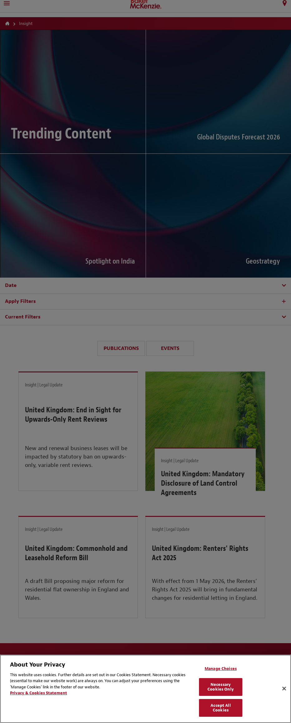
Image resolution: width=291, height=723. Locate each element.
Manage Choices (221, 668)
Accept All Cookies (220, 708)
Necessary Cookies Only (220, 687)
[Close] (284, 689)
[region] (145, 689)
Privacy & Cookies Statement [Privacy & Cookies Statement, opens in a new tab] (38, 693)
